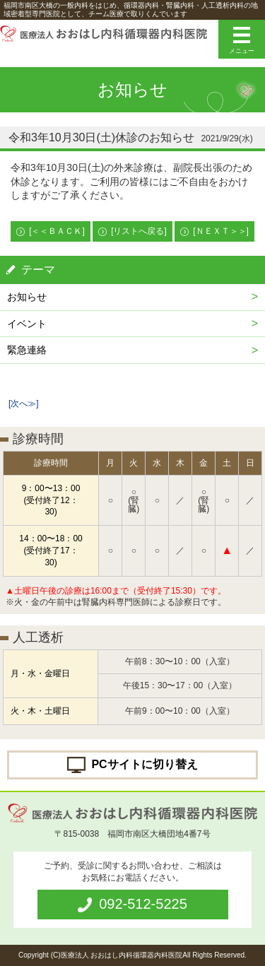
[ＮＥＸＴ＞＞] (221, 231)
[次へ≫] (23, 403)
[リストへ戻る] (139, 231)
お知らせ (27, 296)
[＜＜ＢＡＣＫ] (57, 231)
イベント (27, 323)
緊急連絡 (27, 349)
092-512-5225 (143, 904)
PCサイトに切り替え (144, 764)
